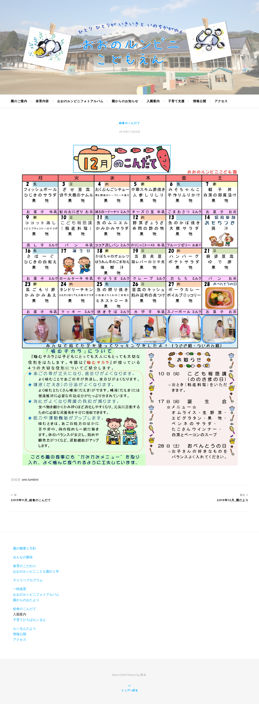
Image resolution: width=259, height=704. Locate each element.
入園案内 (153, 101)
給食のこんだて (129, 123)
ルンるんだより (24, 628)
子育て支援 (176, 101)
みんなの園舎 (23, 557)
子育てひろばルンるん (29, 619)
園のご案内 (19, 101)
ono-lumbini (30, 479)
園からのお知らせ (125, 101)
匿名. (143, 675)
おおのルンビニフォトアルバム (80, 101)
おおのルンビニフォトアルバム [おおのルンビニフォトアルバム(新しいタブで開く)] (36, 594)
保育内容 (42, 101)
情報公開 (199, 101)
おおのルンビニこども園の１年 (36, 571)
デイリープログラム (28, 580)
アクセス (221, 101)
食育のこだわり (24, 566)
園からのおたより (26, 600)
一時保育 (19, 589)
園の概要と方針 (24, 548)
